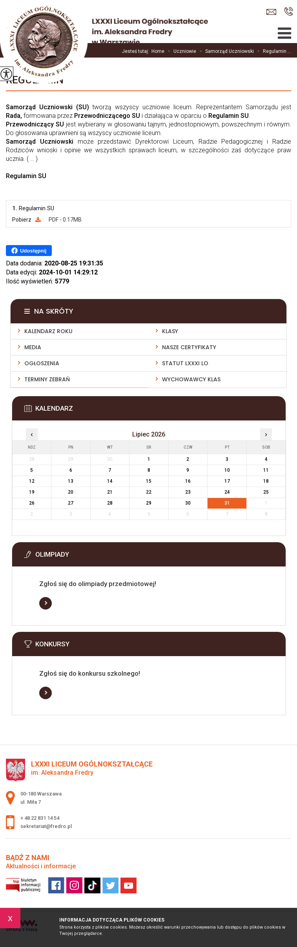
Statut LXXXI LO (185, 363)
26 (32, 503)
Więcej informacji (45, 603)
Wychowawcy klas (191, 379)
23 (188, 492)
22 (148, 492)
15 (148, 481)
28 (110, 503)
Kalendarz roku (48, 331)
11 (266, 470)
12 (32, 481)
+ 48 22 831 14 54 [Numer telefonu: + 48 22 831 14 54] (39, 818)
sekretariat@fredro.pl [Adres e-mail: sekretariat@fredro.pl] (46, 826)
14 (110, 481)
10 (227, 470)
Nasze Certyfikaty (189, 347)
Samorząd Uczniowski (225, 51)
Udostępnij (28, 250)
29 (148, 503)
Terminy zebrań (47, 379)
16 (188, 481)
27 (70, 503)
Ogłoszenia (41, 363)
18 (266, 481)
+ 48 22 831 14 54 (288, 11)
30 (188, 503)
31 (227, 503)
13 (70, 481)
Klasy (170, 331)
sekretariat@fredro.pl (271, 12)
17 (227, 481)
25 (266, 492)
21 (110, 492)
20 (70, 492)
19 (32, 492)
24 (227, 492)
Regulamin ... (272, 51)
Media (32, 347)
